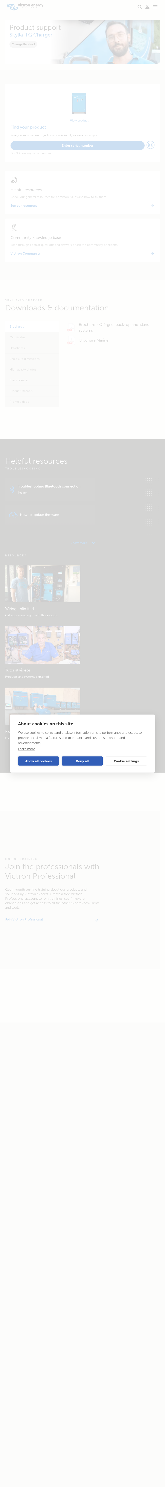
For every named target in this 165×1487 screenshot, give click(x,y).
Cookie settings (126, 761)
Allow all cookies (38, 761)
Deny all (82, 761)
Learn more (26, 748)
